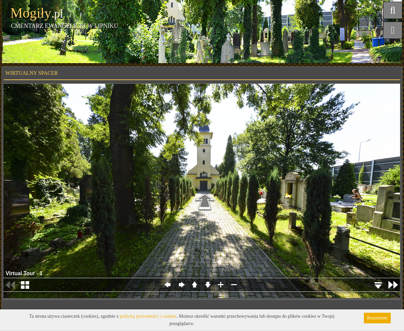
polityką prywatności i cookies (148, 316)
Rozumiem (377, 317)
